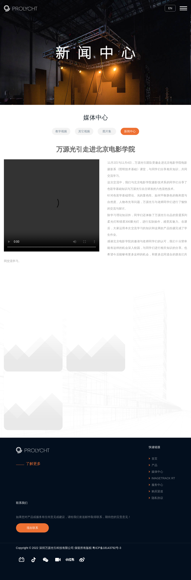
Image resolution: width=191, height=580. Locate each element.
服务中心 (157, 484)
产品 (154, 465)
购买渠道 (157, 491)
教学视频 (61, 131)
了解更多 (33, 464)
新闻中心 (130, 131)
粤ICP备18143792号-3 (106, 547)
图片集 (107, 131)
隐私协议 (157, 498)
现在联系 (32, 527)
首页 (154, 458)
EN (170, 8)
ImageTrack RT (163, 478)
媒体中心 (157, 471)
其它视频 (84, 131)
